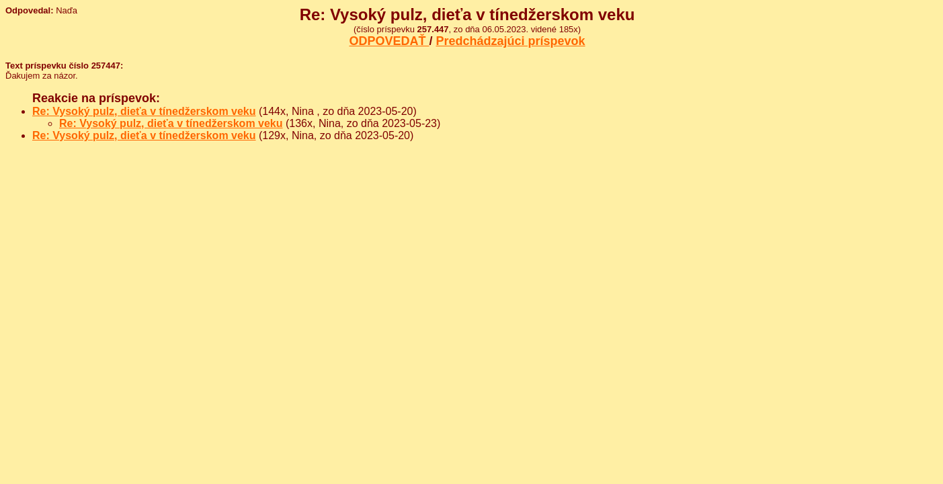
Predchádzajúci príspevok (510, 41)
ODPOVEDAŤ (389, 41)
